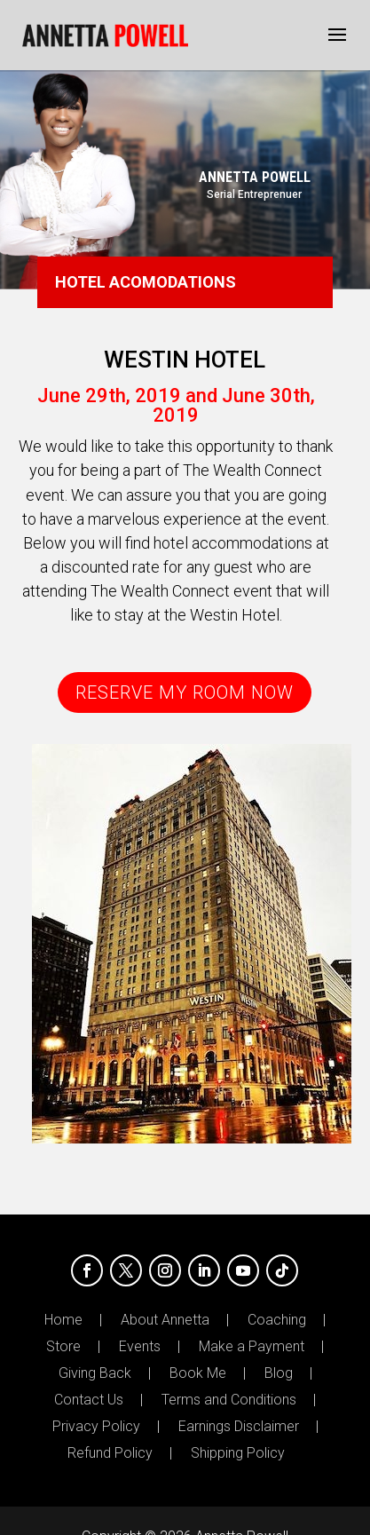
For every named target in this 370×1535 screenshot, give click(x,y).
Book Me (197, 1373)
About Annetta (165, 1320)
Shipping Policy (238, 1453)
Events (140, 1347)
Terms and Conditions (228, 1400)
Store (63, 1347)
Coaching (277, 1320)
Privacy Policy (96, 1426)
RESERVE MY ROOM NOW (184, 692)
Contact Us (88, 1400)
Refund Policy (110, 1453)
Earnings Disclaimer (238, 1426)
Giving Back (95, 1373)
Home (63, 1320)
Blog (278, 1373)
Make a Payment (251, 1347)
